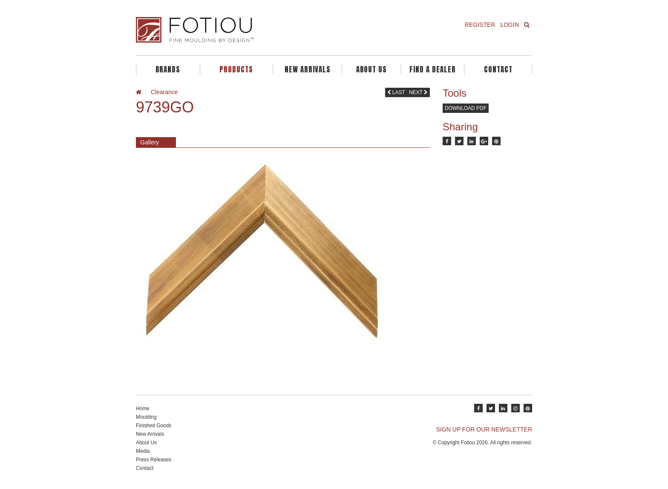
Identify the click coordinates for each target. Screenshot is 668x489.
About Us (371, 69)
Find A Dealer (432, 69)
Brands (167, 69)
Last (396, 92)
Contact (498, 69)
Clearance (164, 92)
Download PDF (466, 108)
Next (418, 92)
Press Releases (153, 460)
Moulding (146, 417)
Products (236, 69)
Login (509, 24)
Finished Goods (153, 426)
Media (143, 451)
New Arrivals (308, 69)
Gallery (149, 142)
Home (143, 408)
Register (480, 24)
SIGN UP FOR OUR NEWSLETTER (484, 429)
